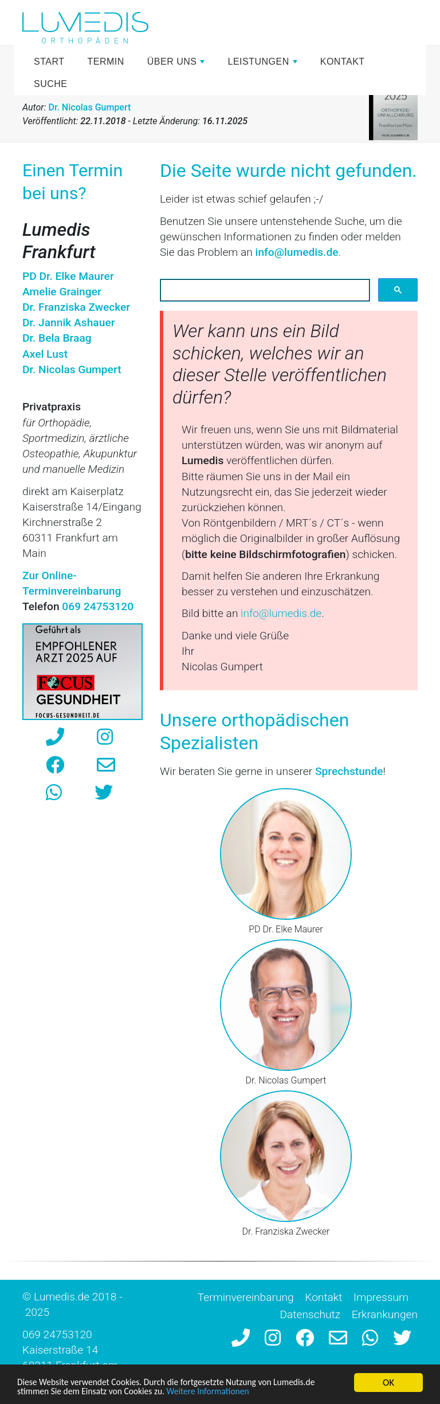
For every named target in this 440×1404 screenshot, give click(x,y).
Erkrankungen (385, 1314)
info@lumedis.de (297, 252)
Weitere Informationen (226, 1392)
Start (49, 61)
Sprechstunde (349, 771)
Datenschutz (310, 1314)
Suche (51, 84)
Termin (105, 61)
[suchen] (264, 290)
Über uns (177, 65)
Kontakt (342, 61)
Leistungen (263, 65)
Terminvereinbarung (246, 1297)
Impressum (380, 1297)
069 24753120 (57, 1334)
